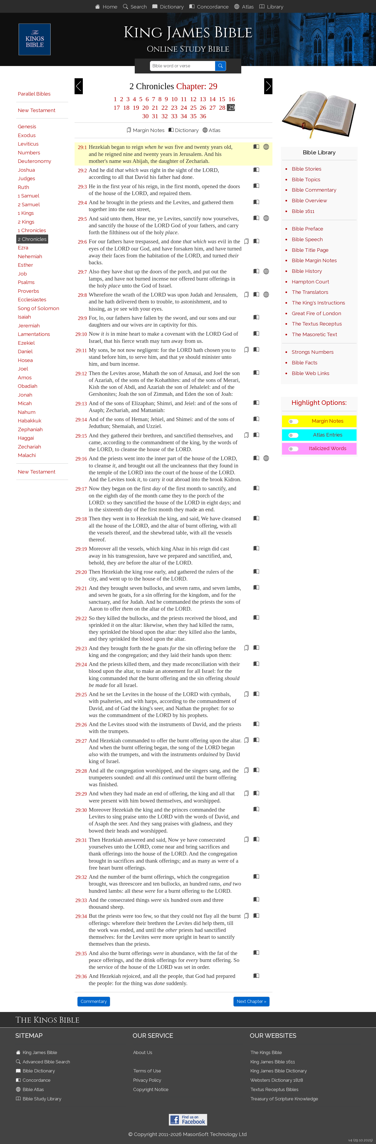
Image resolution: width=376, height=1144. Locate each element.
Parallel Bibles (34, 94)
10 (174, 99)
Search (135, 7)
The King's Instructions (318, 303)
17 (116, 107)
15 (222, 99)
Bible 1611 (303, 211)
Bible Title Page (310, 250)
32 (164, 116)
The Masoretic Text (314, 334)
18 (126, 107)
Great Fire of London (316, 313)
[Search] (182, 66)
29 (231, 107)
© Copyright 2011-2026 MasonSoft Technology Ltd (187, 1134)
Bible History (307, 271)
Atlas (244, 7)
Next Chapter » (251, 1001)
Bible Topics (306, 179)
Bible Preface (307, 229)
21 (155, 107)
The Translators (310, 292)
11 (184, 99)
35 (193, 116)
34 (184, 116)
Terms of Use (147, 1070)
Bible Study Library (39, 1098)
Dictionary (168, 7)
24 (184, 107)
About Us (142, 1052)
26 (203, 107)
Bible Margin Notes (314, 260)
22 (164, 107)
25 (193, 107)
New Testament (36, 110)
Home (107, 7)
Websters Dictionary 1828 (276, 1080)
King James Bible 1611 (272, 1061)
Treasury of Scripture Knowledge (284, 1098)
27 (212, 107)
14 (212, 99)
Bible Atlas (30, 1089)
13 (203, 99)
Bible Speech (307, 239)
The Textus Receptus (317, 324)
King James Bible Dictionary (278, 1070)
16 (231, 99)
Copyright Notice (151, 1089)
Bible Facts (304, 362)
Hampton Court (310, 282)
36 (202, 116)
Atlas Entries (327, 435)
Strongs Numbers (313, 352)
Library (272, 7)
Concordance (209, 7)
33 (174, 116)
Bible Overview (309, 200)
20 (145, 107)
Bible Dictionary (36, 1070)
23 (174, 107)
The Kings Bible (266, 1052)
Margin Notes (328, 421)
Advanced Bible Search (43, 1061)
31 (155, 116)
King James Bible (37, 1052)
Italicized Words (327, 448)
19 (136, 107)
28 (222, 107)
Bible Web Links (310, 373)
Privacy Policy (147, 1080)
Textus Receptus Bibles (274, 1089)
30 (145, 116)
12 (193, 99)
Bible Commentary (314, 190)
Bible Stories (306, 169)
